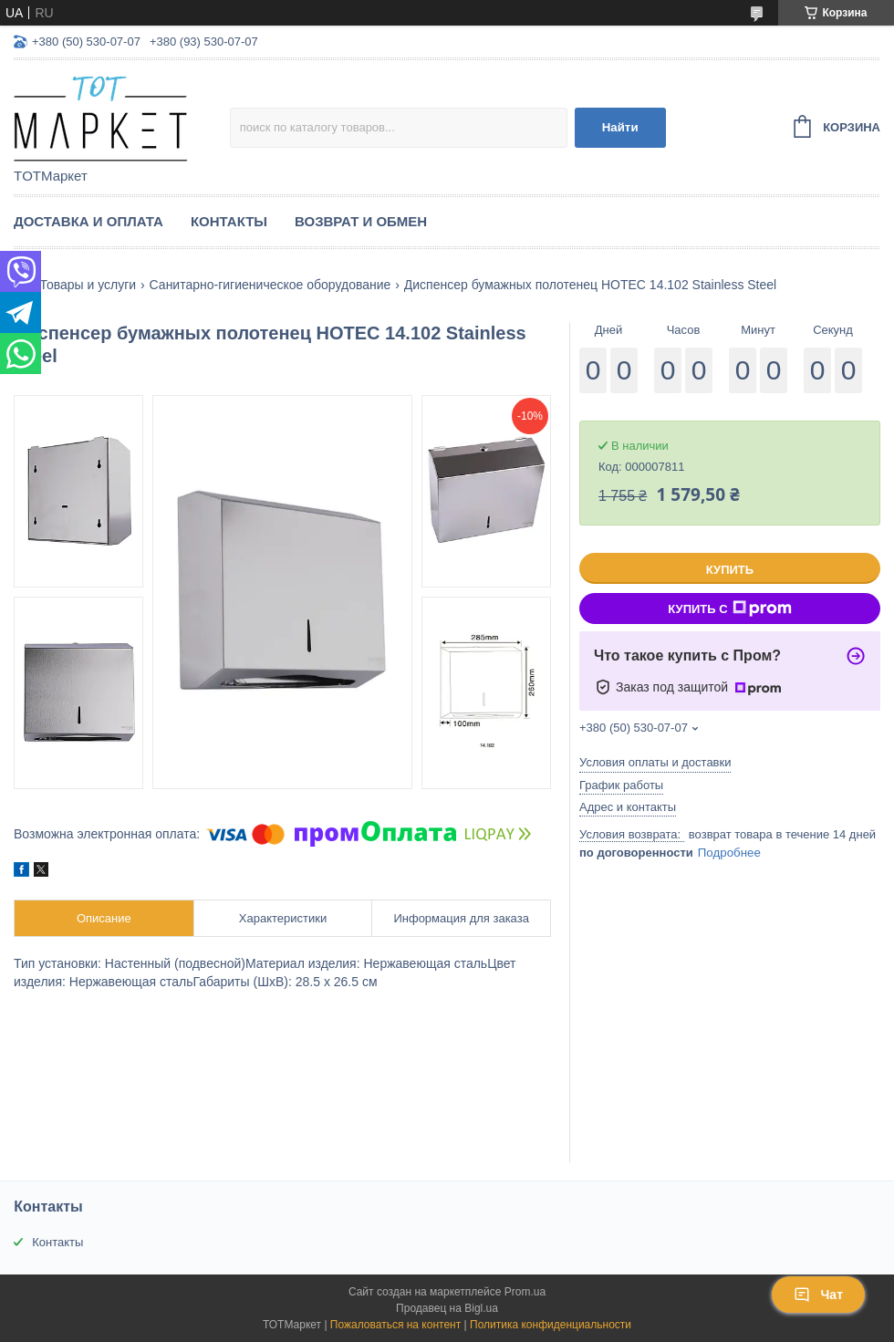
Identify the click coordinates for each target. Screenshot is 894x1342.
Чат (818, 1294)
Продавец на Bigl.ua (447, 1308)
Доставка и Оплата (88, 221)
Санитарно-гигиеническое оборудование (270, 284)
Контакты (229, 221)
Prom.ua (525, 1291)
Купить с (729, 608)
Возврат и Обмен (361, 221)
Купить (730, 570)
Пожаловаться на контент (395, 1324)
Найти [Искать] (620, 127)
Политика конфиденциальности (550, 1324)
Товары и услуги (87, 284)
